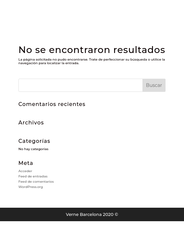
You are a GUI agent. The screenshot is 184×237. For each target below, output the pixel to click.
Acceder (25, 171)
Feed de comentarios (36, 181)
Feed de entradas (32, 176)
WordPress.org (30, 187)
